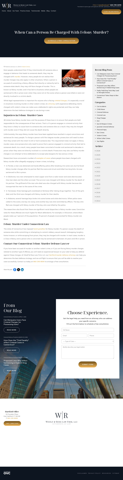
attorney (51, 104)
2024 (97, 159)
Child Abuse (101, 109)
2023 (97, 163)
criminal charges (60, 100)
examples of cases (43, 158)
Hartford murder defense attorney (62, 255)
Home (4, 11)
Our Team (15, 11)
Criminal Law (101, 115)
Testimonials (35, 11)
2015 (97, 197)
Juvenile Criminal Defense (105, 127)
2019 (97, 180)
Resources (106, 473)
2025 (97, 155)
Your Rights (100, 141)
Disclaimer (82, 473)
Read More (11, 330)
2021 (97, 172)
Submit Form (87, 364)
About (9, 11)
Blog (47, 11)
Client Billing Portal (111, 11)
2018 (97, 184)
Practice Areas (25, 11)
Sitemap (116, 473)
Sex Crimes (100, 132)
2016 (97, 192)
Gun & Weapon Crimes (104, 124)
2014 (97, 201)
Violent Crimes (26, 66)
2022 (97, 167)
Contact (53, 11)
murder (17, 77)
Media (43, 11)
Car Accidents (101, 106)
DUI (98, 121)
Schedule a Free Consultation (61, 41)
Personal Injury (102, 130)
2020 (97, 176)
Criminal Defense (102, 112)
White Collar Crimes (103, 138)
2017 (97, 188)
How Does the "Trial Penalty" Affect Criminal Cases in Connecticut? (106, 81)
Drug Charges (101, 118)
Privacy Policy (94, 473)
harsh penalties (39, 229)
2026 (97, 151)
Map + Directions (12, 424)
